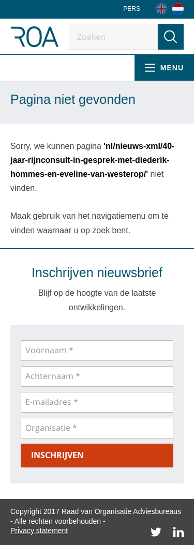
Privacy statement (39, 530)
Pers (131, 8)
